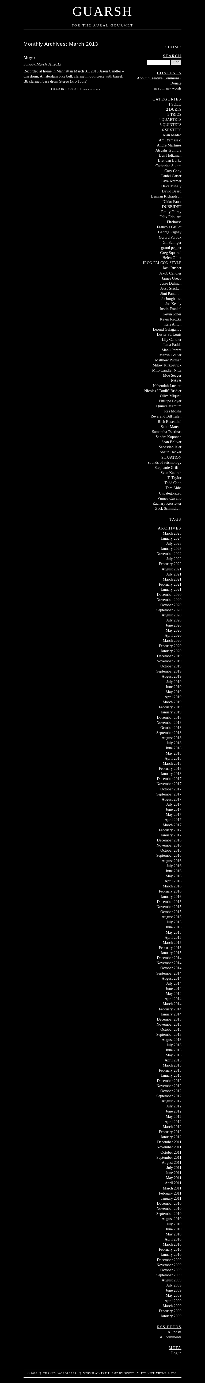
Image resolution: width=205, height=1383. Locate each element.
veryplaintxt (95, 1373)
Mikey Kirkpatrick (167, 365)
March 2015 (172, 942)
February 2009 (170, 1311)
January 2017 (171, 835)
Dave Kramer (171, 181)
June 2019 (173, 687)
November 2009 (169, 1265)
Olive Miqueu (170, 396)
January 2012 (171, 1137)
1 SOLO (70, 88)
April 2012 (173, 1121)
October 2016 (170, 850)
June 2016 (173, 871)
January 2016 (171, 896)
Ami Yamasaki (170, 140)
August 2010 (171, 1218)
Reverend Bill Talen (165, 416)
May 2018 (173, 753)
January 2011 (171, 1198)
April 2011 (173, 1183)
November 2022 (169, 553)
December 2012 (169, 1081)
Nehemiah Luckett (167, 386)
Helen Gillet (171, 258)
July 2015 (173, 922)
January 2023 (171, 548)
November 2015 (169, 907)
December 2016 (169, 840)
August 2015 (171, 917)
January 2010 (171, 1254)
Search (172, 56)
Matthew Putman (168, 360)
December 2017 (169, 779)
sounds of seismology (164, 462)
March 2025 (172, 533)
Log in (176, 1353)
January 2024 (171, 538)
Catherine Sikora (168, 166)
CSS (174, 1373)
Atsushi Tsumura (168, 150)
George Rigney (169, 232)
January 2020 (171, 651)
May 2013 (173, 1055)
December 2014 (169, 958)
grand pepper (171, 247)
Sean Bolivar (171, 442)
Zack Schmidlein (168, 508)
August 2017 (171, 799)
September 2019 (168, 671)
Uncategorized (170, 493)
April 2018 (173, 758)
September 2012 (168, 1096)
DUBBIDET (171, 206)
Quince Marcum (168, 406)
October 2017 (170, 789)
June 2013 (173, 1050)
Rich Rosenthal (169, 421)
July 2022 (173, 559)
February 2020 (170, 646)
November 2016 (169, 845)
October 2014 (170, 968)
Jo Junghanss (171, 298)
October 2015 (170, 912)
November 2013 (169, 1024)
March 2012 (172, 1127)
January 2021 (171, 589)
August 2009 (171, 1280)
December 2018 (169, 717)
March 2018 (172, 763)
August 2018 (171, 738)
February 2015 (170, 947)
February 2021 (170, 584)
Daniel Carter (171, 176)
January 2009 (171, 1316)
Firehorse (174, 222)
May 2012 (173, 1116)
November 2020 (169, 599)
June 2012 (173, 1111)
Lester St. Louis (169, 334)
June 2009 (173, 1290)
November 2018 (169, 722)
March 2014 (172, 1004)
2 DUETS (173, 109)
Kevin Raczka (170, 319)
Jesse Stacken (170, 288)
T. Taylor (174, 478)
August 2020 (171, 615)
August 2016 (171, 861)
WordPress (67, 1373)
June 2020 (173, 625)
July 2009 (173, 1285)
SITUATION (171, 457)
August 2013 (171, 1039)
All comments (170, 1337)
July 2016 (173, 866)
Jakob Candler (170, 273)
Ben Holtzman (170, 155)
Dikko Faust (171, 201)
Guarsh (102, 11)
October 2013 (170, 1029)
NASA (176, 380)
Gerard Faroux (170, 237)
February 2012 (170, 1132)
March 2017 (172, 825)
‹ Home (173, 47)
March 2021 (172, 579)
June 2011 (173, 1172)
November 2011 (169, 1147)
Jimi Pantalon (170, 293)
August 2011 (171, 1162)
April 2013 (173, 1060)
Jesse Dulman (170, 283)
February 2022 (170, 564)
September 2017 (168, 794)
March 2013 (172, 1065)
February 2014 (170, 1009)
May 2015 (173, 932)
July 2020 (173, 620)
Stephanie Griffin (168, 467)
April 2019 (173, 697)
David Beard (171, 191)
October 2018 (170, 727)
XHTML (161, 1373)
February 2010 (170, 1249)
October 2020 (170, 605)
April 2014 (173, 998)
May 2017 (173, 814)
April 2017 (173, 819)
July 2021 (173, 574)
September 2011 (168, 1157)
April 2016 (173, 881)
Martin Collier (170, 355)
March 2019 (172, 702)
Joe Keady (173, 304)
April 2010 (173, 1239)
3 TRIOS (174, 114)
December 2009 (169, 1260)
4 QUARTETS (170, 119)
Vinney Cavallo (169, 498)
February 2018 (170, 768)
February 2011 (170, 1193)
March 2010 (172, 1244)
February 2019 (170, 707)
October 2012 (170, 1091)
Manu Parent (171, 350)
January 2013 (171, 1075)
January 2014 (171, 1014)
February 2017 (170, 830)
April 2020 (173, 635)
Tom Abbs (173, 488)
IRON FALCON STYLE (162, 263)
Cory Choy (172, 171)
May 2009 (173, 1295)
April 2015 (173, 937)
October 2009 (170, 1270)
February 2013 (170, 1070)
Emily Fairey (171, 212)
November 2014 (169, 963)
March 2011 (172, 1188)
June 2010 (173, 1229)
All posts (174, 1332)
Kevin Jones (171, 314)
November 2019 (169, 661)
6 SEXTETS (171, 130)
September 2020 (168, 610)
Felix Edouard (170, 217)
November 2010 (169, 1208)
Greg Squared (170, 252)
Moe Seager (172, 375)
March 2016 (172, 886)
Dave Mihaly (171, 186)
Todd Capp (173, 483)
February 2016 (170, 891)
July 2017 (173, 804)
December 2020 (169, 594)
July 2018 (173, 743)
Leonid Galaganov (167, 329)
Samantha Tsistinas (166, 432)
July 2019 (173, 681)
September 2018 (168, 733)
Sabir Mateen (171, 426)
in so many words (167, 88)
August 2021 (171, 569)
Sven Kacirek (171, 472)
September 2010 (168, 1213)
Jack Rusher (172, 268)
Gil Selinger (172, 242)
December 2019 (169, 656)
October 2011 (171, 1152)
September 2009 (168, 1275)
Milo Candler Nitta (166, 370)
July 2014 (173, 983)
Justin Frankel (170, 309)
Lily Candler (171, 339)
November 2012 (169, 1086)
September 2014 (168, 973)
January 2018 (171, 773)
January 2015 (171, 953)
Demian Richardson (166, 196)
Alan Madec (171, 135)
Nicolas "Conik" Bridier (162, 391)
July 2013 (173, 1045)
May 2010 (173, 1234)
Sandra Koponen (168, 437)
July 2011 (173, 1167)
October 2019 (170, 666)
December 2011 (169, 1142)
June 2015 (173, 927)
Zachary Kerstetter (167, 503)
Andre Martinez (169, 145)
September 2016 (168, 855)
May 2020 (173, 630)
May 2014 (173, 993)
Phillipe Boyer (170, 401)
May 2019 (173, 692)
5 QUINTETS (170, 124)
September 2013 (168, 1034)
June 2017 (173, 809)
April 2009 (173, 1301)
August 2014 (171, 978)
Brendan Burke (169, 160)
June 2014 (173, 988)
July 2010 (173, 1224)
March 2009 (172, 1306)
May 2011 (173, 1178)
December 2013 (169, 1019)
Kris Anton (172, 324)
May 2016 (173, 876)
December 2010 (169, 1203)
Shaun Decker (170, 452)
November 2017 (169, 784)
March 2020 (172, 640)
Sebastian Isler (170, 447)
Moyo (29, 57)
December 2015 (169, 901)
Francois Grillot (169, 227)
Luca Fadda (172, 344)
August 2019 (171, 676)
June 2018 (173, 748)
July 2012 (173, 1106)
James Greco (171, 278)
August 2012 (171, 1101)
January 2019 (171, 712)
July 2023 (173, 543)
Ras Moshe (172, 411)
